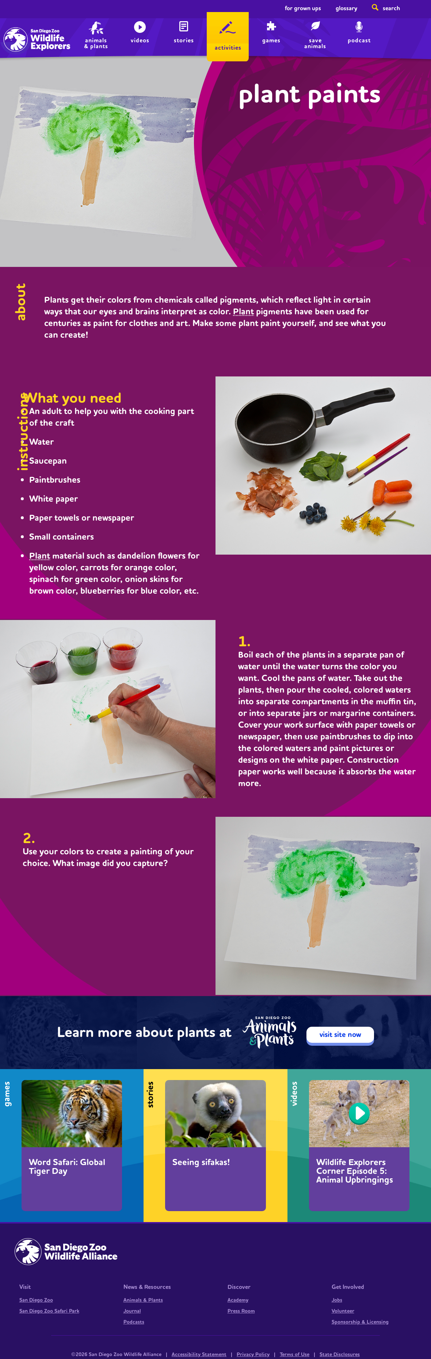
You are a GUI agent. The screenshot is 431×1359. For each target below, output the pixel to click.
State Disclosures (340, 1354)
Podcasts (133, 1322)
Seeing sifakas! (201, 1162)
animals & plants (96, 43)
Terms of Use (294, 1354)
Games (271, 41)
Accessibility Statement (199, 1354)
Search (391, 8)
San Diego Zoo (36, 1300)
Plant (243, 312)
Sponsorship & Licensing (360, 1322)
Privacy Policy (253, 1354)
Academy (238, 1300)
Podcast (359, 41)
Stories (184, 41)
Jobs (337, 1300)
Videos (140, 41)
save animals (315, 43)
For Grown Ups (303, 8)
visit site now (340, 1035)
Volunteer (343, 1311)
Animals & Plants (143, 1300)
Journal (132, 1311)
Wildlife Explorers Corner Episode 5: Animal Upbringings (354, 1171)
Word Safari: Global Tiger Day (67, 1167)
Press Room (241, 1311)
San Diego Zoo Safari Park (49, 1311)
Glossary (346, 8)
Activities (228, 48)
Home (22, 31)
